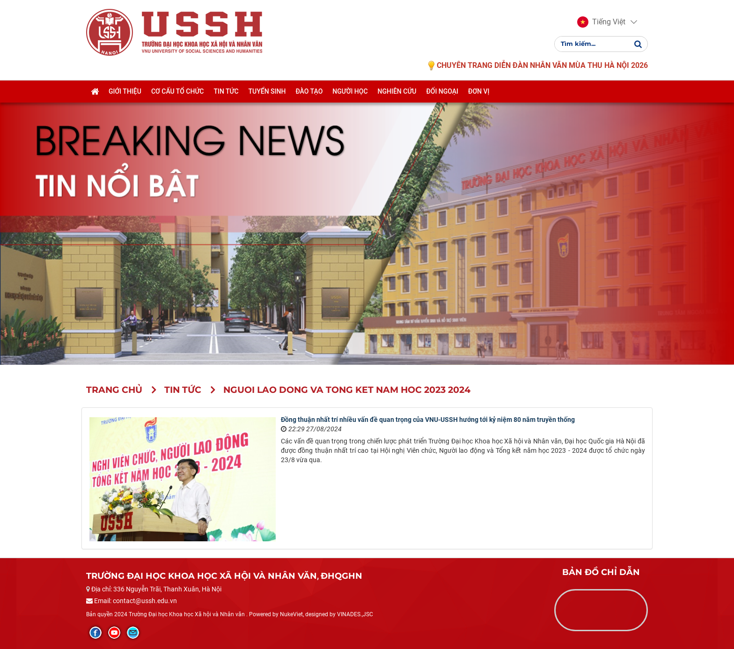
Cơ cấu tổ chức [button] (177, 92)
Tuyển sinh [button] (267, 92)
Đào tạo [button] (309, 92)
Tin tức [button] (225, 92)
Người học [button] (349, 92)
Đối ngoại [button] (442, 92)
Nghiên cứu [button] (397, 92)
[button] (601, 22)
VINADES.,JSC (355, 614)
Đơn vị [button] (479, 92)
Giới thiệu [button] (125, 92)
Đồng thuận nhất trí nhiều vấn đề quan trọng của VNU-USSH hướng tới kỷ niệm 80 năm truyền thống (428, 419)
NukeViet (291, 614)
